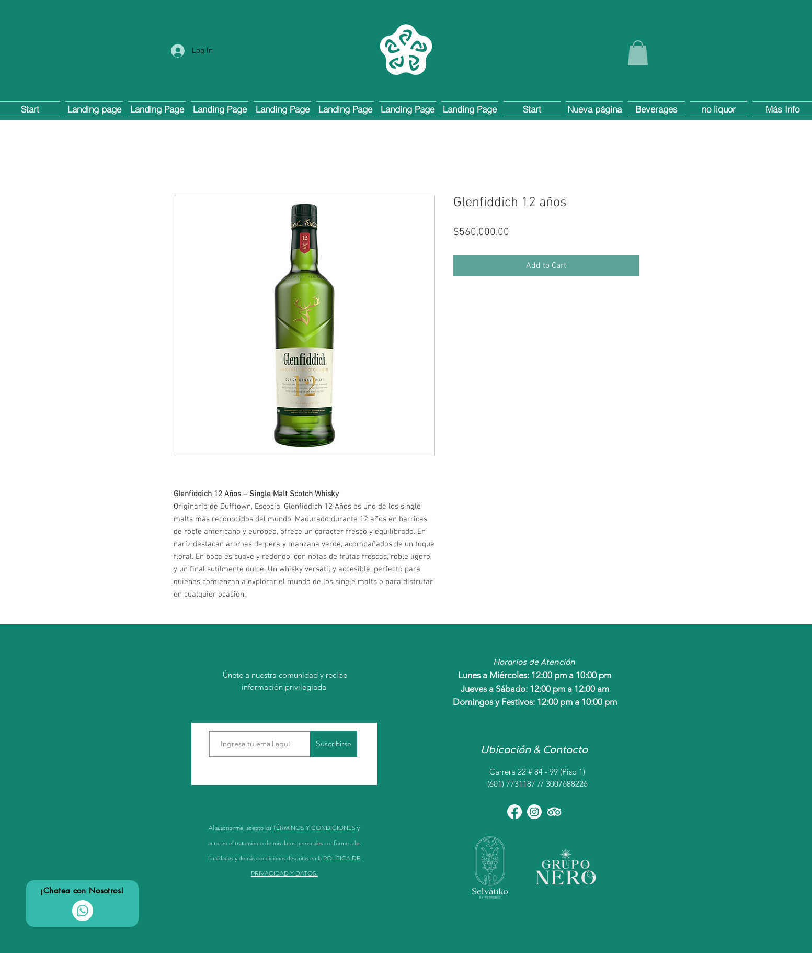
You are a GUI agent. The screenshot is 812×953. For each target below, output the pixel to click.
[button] (637, 52)
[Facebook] (514, 811)
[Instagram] (534, 811)
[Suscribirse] (333, 744)
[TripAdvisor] (554, 811)
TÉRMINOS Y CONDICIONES (314, 828)
